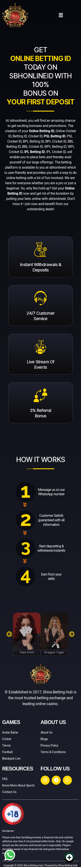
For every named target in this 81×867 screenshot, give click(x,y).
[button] (60, 15)
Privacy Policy (49, 745)
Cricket (6, 739)
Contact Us (9, 792)
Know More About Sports (18, 785)
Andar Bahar (10, 732)
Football (7, 752)
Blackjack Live (11, 758)
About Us (46, 732)
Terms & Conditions (53, 752)
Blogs (44, 739)
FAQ (4, 779)
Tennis (6, 745)
